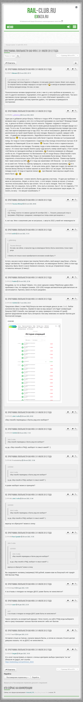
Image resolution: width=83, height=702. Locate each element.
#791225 (8, 281)
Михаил (14, 73)
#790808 (8, 234)
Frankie (14, 281)
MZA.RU (41, 16)
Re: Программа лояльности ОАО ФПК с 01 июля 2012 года (28, 69)
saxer (13, 605)
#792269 (8, 605)
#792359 (8, 653)
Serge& (14, 653)
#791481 (8, 460)
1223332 (14, 303)
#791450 (8, 303)
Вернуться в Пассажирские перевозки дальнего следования (25, 683)
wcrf (13, 588)
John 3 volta (16, 416)
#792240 (8, 588)
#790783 (8, 115)
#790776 (8, 73)
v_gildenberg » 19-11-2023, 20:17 (18, 80)
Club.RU (41, 10)
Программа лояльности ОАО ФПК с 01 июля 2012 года (31, 50)
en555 (14, 234)
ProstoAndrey (16, 460)
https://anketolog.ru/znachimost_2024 (19, 662)
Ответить (10, 63)
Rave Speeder (16, 537)
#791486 (8, 498)
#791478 (8, 433)
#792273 (8, 634)
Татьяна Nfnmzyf (17, 204)
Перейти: (7, 674)
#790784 (8, 204)
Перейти (35, 677)
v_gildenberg (16, 115)
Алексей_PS (30, 692)
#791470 (8, 416)
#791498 (8, 537)
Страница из (68, 55)
